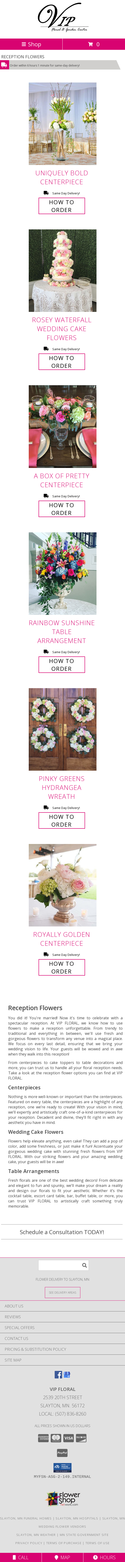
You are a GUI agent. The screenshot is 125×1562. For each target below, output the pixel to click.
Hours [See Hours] (104, 1557)
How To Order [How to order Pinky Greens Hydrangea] (61, 820)
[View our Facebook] (58, 1377)
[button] (62, 1467)
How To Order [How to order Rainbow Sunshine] (61, 664)
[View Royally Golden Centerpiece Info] (62, 885)
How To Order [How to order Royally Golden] (61, 967)
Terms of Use (98, 1543)
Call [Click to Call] (21, 1557)
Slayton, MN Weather (36, 1535)
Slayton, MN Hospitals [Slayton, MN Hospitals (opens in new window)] (77, 1518)
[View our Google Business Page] (67, 1377)
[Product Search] (63, 1265)
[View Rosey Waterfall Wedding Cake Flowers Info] (62, 271)
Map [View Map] (62, 1557)
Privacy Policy (28, 1543)
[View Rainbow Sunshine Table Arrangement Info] (62, 573)
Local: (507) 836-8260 (62, 1414)
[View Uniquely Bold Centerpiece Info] (62, 124)
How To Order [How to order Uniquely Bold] (61, 206)
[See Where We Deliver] (62, 1292)
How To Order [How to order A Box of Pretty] (61, 509)
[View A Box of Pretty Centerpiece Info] (62, 426)
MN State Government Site (84, 1535)
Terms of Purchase (64, 1543)
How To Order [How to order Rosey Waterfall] (61, 361)
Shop (31, 44)
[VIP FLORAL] (62, 31)
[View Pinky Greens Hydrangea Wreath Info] (62, 729)
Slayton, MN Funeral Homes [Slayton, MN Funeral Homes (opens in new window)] (26, 1518)
